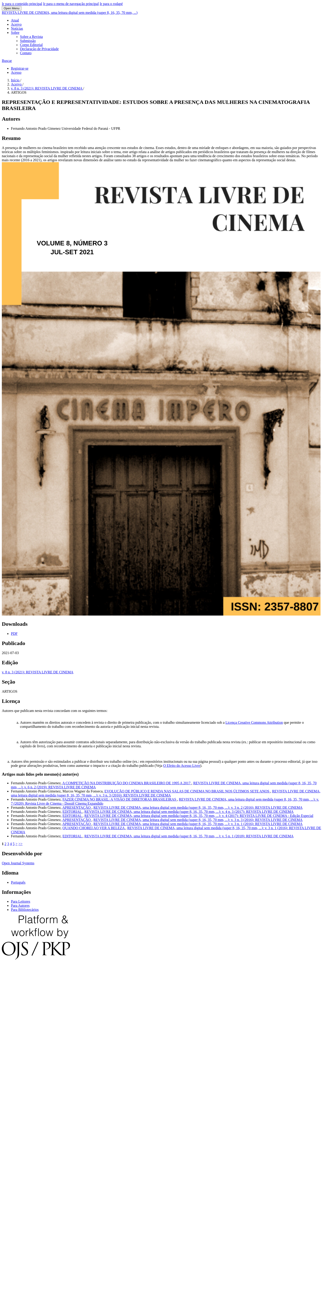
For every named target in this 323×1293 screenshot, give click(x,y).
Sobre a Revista (31, 37)
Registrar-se (19, 68)
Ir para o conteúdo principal (22, 4)
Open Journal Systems (18, 863)
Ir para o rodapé (111, 4)
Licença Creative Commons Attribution (254, 722)
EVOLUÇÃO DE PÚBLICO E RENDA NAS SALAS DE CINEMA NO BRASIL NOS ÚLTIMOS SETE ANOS (187, 791)
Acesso (16, 72)
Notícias (17, 28)
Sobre (15, 32)
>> (20, 844)
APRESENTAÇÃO (77, 807)
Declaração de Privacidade (39, 49)
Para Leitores (20, 901)
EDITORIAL (72, 812)
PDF (14, 634)
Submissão (28, 41)
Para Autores (20, 905)
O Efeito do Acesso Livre (181, 765)
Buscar (7, 61)
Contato (26, 53)
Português (18, 882)
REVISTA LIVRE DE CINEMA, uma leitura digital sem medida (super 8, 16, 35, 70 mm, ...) (69, 13)
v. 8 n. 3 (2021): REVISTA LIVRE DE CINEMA (47, 88)
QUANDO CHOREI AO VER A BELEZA (93, 828)
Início (15, 80)
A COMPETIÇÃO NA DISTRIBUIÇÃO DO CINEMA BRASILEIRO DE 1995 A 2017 (126, 783)
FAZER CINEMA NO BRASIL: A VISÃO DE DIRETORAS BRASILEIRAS (119, 799)
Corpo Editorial (31, 45)
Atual (15, 20)
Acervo (16, 24)
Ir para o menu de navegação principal (71, 4)
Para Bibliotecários (25, 910)
